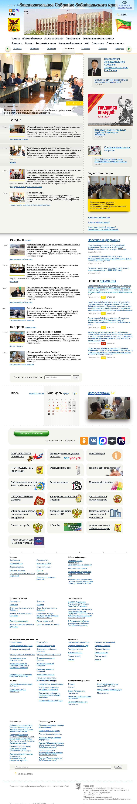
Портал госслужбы (20, 525)
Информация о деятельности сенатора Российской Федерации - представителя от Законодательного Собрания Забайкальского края (81, 613)
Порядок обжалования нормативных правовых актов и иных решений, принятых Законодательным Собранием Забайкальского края (22, 739)
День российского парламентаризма (98, 498)
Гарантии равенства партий (103, 468)
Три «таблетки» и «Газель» (39, 308)
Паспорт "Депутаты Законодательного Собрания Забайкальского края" (51, 752)
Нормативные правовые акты (51, 684)
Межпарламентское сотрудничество (18, 659)
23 (53, 411)
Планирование (16, 642)
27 (70, 411)
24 (57, 411)
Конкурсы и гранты (17, 570)
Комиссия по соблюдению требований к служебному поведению (49, 695)
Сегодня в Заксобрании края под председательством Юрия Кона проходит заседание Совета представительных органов (52, 267)
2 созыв (71, 687)
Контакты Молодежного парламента (77, 703)
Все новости (15, 560)
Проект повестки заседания (21, 646)
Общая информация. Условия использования (51, 726)
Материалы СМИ (44, 563)
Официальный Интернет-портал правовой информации (23, 514)
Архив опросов (36, 393)
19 (66, 408)
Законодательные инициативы (22, 655)
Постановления (101, 653)
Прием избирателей (45, 621)
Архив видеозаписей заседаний (45, 664)
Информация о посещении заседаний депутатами (21, 675)
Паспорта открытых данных (50, 734)
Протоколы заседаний (46, 646)
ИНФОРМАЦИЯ (97, 453)
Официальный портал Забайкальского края (100, 527)
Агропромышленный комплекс (21, 259)
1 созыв (71, 684)
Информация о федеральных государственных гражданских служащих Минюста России (80, 581)
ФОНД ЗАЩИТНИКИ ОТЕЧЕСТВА (21, 455)
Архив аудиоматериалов (98, 222)
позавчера (30, 327)
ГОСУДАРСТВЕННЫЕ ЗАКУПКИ (22, 498)
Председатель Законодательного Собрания (26, 187)
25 (61, 411)
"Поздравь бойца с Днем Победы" (43, 352)
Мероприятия (102, 693)
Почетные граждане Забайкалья (18, 690)
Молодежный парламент (101, 482)
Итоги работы (42, 642)
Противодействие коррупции (51, 700)
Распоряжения (101, 656)
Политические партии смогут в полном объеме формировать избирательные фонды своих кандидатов (54, 149)
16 (53, 408)
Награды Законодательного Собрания (63, 498)
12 (66, 405)
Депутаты (41, 601)
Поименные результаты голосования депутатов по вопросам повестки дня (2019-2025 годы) (108, 269)
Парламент (14, 282)
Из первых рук (42, 560)
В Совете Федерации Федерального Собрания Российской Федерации (78, 604)
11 (61, 405)
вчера (28, 240)
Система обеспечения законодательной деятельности (100, 514)
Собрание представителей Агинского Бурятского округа (25, 484)
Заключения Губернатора (78, 642)
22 (49, 411)
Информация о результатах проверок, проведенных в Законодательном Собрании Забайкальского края (21, 728)
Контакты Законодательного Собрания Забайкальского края (79, 574)
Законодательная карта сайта (49, 655)
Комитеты (14, 605)
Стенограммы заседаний (20, 649)
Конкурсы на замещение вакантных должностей (49, 688)
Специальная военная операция (22, 320)
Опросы (40, 570)
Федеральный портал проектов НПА (60, 512)
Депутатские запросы (45, 674)
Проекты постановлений (105, 642)
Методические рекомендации (109, 689)
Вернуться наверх (25, 773)
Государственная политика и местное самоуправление (30, 205)
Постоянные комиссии (19, 621)
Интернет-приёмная (31, 433)
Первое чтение (74, 656)
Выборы (13, 162)
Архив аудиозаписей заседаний (45, 670)
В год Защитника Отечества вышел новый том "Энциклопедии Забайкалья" (110, 132)
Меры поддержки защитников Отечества (64, 455)
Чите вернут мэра (35, 193)
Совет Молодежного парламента (76, 692)
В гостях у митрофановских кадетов (44, 332)
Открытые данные (59, 482)
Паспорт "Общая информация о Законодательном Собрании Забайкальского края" (51, 745)
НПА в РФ (55, 525)
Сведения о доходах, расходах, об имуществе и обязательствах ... (47, 615)
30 (53, 414)
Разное (98, 659)
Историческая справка (77, 568)
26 (66, 411)
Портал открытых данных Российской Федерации (23, 541)
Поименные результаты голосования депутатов (46, 679)
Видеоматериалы (17, 567)
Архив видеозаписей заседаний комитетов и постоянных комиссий (19, 665)
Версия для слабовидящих (125, 6)
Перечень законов (102, 646)
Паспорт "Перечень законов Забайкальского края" (50, 759)
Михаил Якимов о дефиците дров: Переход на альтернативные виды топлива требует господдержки (52, 289)
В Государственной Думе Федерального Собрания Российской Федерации (78, 623)
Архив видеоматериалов (99, 217)
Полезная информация (104, 240)
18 (61, 408)
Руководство (15, 601)
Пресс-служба (42, 574)
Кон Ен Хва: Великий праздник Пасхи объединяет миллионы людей (111, 81)
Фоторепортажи (99, 393)
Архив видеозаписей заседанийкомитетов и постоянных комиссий (103, 228)
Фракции (40, 605)
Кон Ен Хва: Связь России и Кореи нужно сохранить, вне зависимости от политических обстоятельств (54, 171)
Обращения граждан (60, 468)
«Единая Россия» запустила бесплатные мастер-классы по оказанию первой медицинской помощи (53, 128)
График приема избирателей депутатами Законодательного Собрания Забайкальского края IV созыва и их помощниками (109, 258)
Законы (71, 659)
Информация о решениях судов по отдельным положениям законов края (20, 748)
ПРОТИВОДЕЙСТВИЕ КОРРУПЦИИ (22, 469)
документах (108, 281)
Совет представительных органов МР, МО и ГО (107, 685)
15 (49, 408)
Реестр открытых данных (49, 731)
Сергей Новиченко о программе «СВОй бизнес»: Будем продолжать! (110, 160)
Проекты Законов (102, 649)
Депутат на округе (16, 346)
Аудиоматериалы (44, 567)
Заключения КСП (75, 653)
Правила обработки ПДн (78, 646)
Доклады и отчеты (75, 649)
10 (57, 405)
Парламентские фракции (19, 139)
